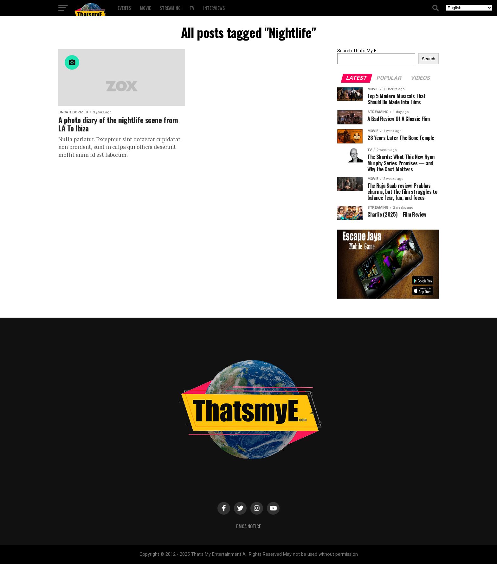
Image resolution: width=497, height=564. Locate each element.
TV (192, 7)
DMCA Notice (248, 526)
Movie (145, 7)
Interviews (214, 7)
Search (428, 58)
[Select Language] (469, 8)
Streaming (170, 7)
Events (124, 7)
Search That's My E (357, 51)
